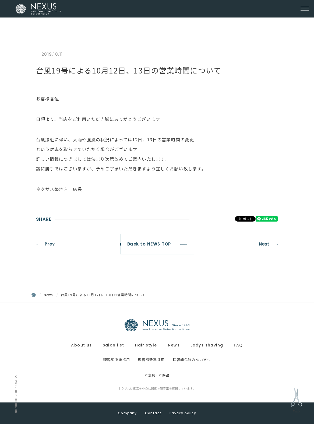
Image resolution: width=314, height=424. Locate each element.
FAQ (238, 345)
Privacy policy (183, 413)
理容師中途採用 (116, 359)
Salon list (113, 345)
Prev (50, 244)
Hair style (146, 345)
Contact (153, 413)
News (48, 294)
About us (81, 345)
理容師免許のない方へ (192, 359)
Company (127, 413)
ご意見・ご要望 (157, 375)
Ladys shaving (206, 345)
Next (264, 244)
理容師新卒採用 (151, 359)
